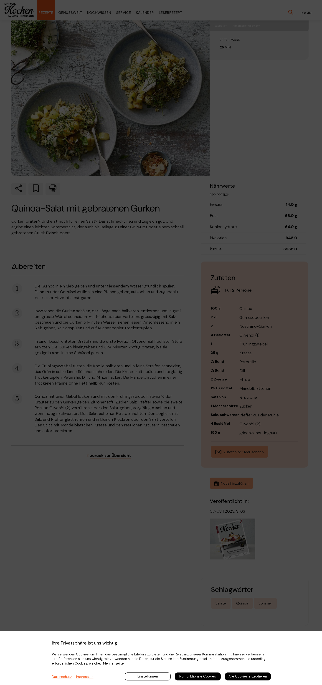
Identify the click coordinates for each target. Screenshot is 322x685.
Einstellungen (147, 676)
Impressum (85, 677)
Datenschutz (62, 677)
